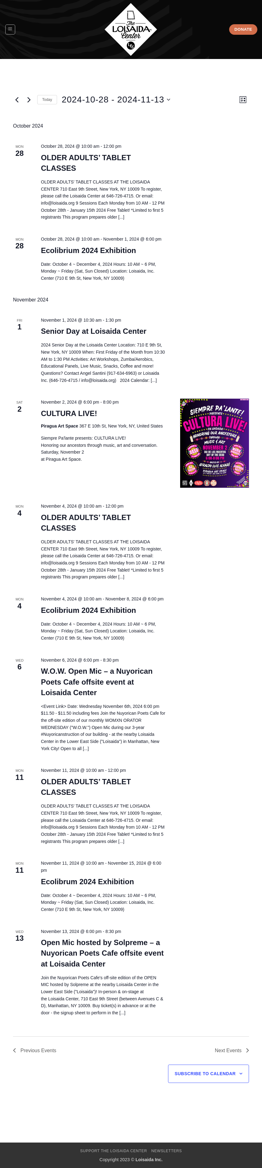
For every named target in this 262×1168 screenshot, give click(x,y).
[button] (10, 29)
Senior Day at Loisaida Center (93, 331)
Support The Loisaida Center (113, 1151)
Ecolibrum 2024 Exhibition (87, 881)
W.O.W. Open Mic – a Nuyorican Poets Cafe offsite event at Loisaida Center (97, 681)
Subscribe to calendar (205, 1073)
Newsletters (166, 1151)
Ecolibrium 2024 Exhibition (88, 250)
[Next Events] (29, 99)
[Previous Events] (16, 99)
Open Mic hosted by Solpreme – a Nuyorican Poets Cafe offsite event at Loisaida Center (102, 953)
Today (47, 99)
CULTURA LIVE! (69, 413)
